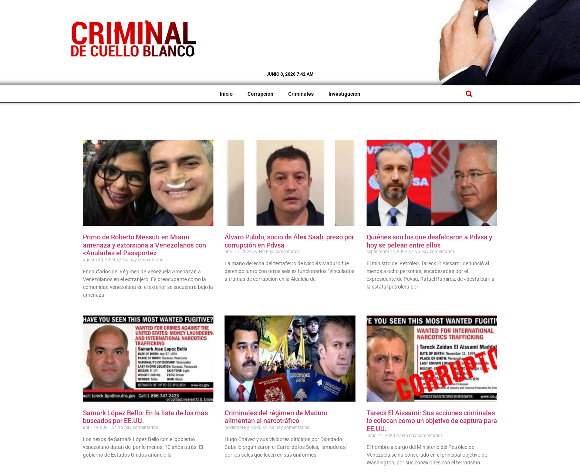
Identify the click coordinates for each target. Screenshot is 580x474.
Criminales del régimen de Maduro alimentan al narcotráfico (276, 417)
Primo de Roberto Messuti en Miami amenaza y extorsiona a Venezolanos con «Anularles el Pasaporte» (144, 245)
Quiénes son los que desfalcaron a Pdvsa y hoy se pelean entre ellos (429, 241)
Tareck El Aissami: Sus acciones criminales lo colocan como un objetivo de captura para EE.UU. (432, 421)
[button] (469, 94)
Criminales (301, 94)
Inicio (226, 94)
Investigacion (344, 94)
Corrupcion (260, 94)
